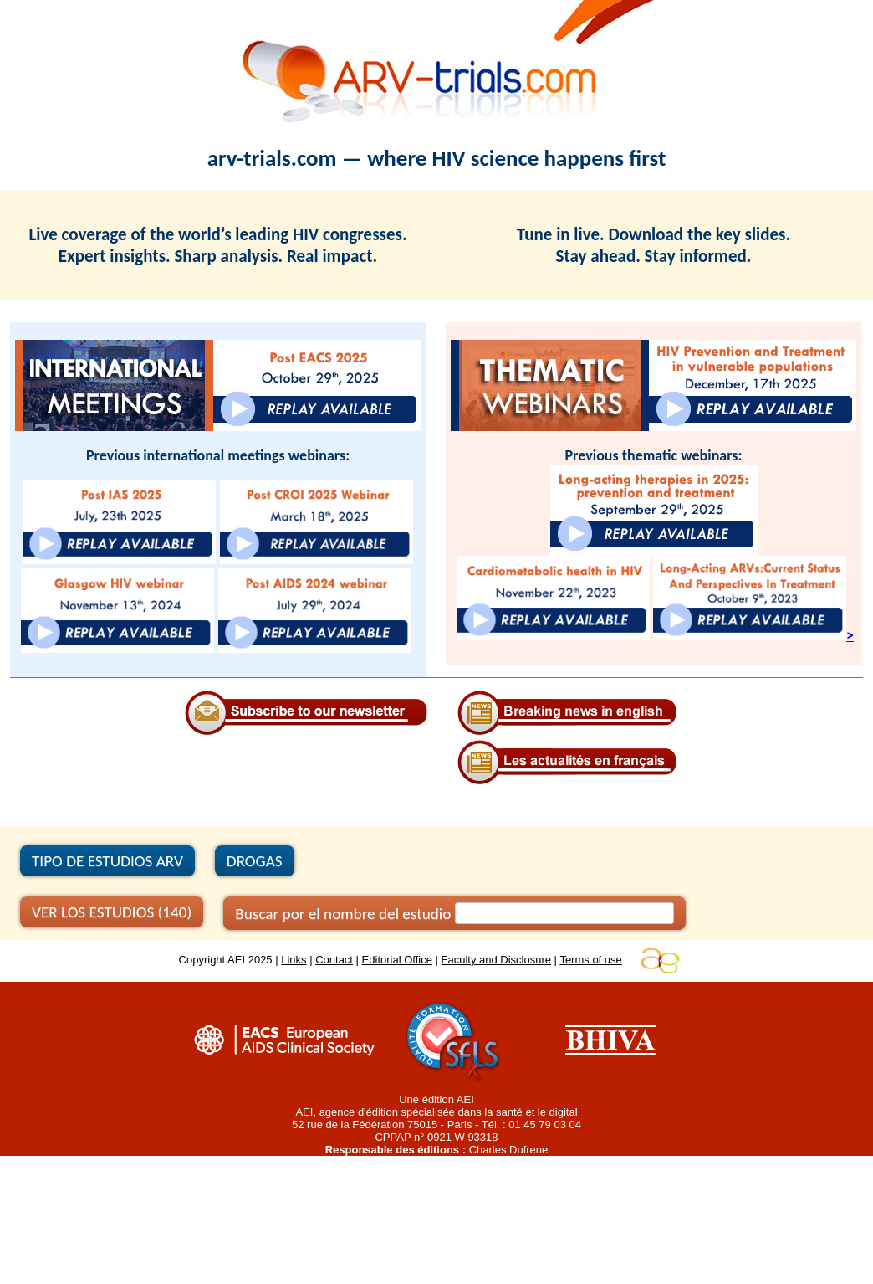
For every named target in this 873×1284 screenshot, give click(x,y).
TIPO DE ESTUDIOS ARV (107, 861)
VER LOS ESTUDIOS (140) (111, 912)
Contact (334, 959)
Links (293, 959)
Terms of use (590, 959)
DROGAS (255, 861)
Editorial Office (397, 959)
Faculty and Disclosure (497, 959)
